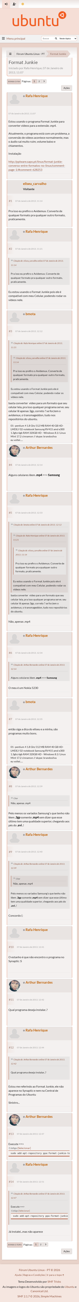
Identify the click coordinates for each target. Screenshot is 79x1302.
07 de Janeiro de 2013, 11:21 (28, 249)
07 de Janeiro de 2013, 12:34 (28, 653)
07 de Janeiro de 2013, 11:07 (22, 113)
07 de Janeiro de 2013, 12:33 (28, 513)
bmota (30, 314)
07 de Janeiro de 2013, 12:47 (30, 1134)
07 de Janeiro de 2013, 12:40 (28, 852)
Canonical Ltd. (39, 1291)
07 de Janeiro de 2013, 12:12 (28, 331)
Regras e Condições (34, 1274)
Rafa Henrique (37, 96)
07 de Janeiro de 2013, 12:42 (30, 999)
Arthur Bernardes (39, 447)
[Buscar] (56, 38)
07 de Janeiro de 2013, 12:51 (30, 1182)
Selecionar (24, 1148)
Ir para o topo (15, 1245)
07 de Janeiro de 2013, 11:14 (28, 201)
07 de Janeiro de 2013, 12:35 (28, 719)
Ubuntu (70, 1286)
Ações (67, 88)
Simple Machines (51, 1296)
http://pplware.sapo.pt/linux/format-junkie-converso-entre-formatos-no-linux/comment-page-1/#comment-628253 (36, 165)
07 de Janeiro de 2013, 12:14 (28, 465)
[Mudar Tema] (23, 4)
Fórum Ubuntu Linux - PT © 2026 (39, 1270)
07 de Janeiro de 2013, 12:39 (28, 786)
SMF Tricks (54, 1281)
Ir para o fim (14, 81)
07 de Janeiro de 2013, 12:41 (30, 947)
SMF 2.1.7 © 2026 (28, 1296)
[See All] (10, 53)
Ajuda (18, 1274)
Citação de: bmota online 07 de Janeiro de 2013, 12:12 (37, 524)
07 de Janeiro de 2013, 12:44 (30, 1047)
